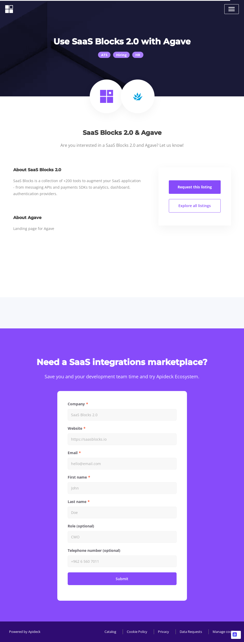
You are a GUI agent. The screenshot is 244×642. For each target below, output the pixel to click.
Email (73, 452)
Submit (122, 578)
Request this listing (195, 186)
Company (76, 403)
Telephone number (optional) (94, 550)
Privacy (163, 631)
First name (77, 477)
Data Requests (191, 631)
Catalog (110, 631)
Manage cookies (225, 631)
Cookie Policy (137, 631)
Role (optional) (81, 526)
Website (75, 428)
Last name (77, 501)
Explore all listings (194, 205)
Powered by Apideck (24, 631)
